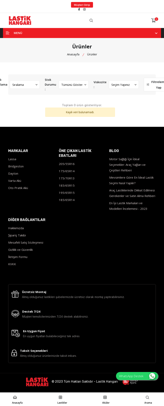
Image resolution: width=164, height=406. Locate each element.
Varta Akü (14, 181)
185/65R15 (67, 185)
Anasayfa (73, 54)
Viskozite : (100, 84)
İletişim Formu (17, 257)
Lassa (12, 159)
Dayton (13, 173)
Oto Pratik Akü (18, 188)
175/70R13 (67, 178)
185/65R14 (67, 200)
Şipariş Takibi (17, 235)
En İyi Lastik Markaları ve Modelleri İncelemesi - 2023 (128, 206)
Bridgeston (16, 166)
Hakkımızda (16, 228)
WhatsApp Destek (137, 376)
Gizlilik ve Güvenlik (20, 250)
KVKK (12, 264)
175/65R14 (67, 171)
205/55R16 (67, 164)
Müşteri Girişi (82, 4)
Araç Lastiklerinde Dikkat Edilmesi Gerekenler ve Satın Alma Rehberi (132, 193)
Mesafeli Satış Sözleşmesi (25, 242)
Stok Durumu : (50, 84)
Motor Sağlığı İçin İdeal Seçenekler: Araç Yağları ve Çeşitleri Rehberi (127, 164)
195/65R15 (67, 193)
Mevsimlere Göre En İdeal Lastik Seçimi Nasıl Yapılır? (131, 180)
